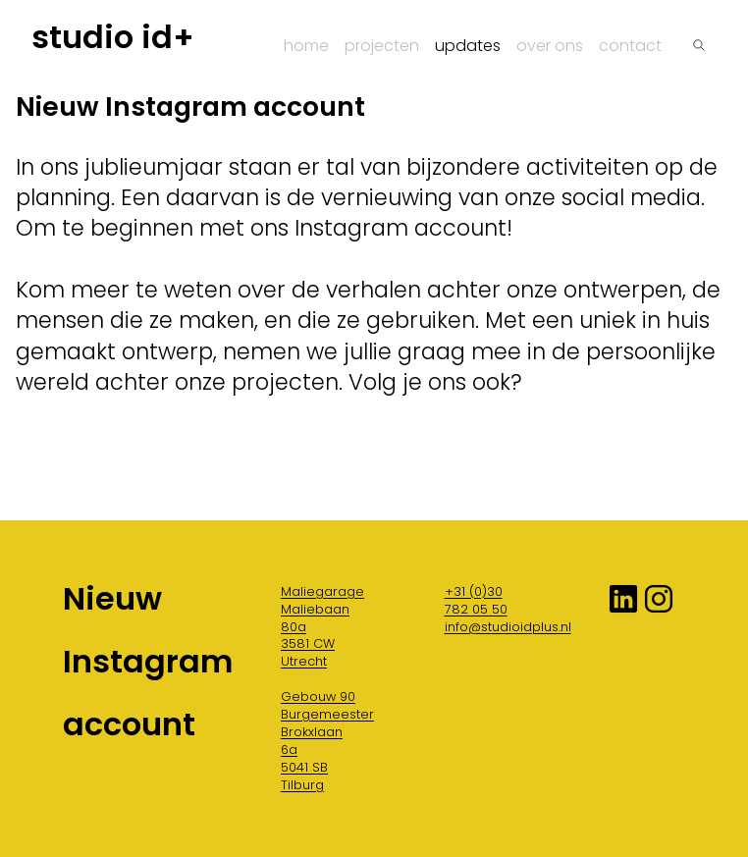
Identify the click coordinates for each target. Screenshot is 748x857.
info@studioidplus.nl (508, 626)
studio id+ (112, 37)
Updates (468, 45)
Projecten (382, 45)
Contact (630, 45)
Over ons (549, 45)
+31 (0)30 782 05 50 (476, 600)
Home (306, 45)
